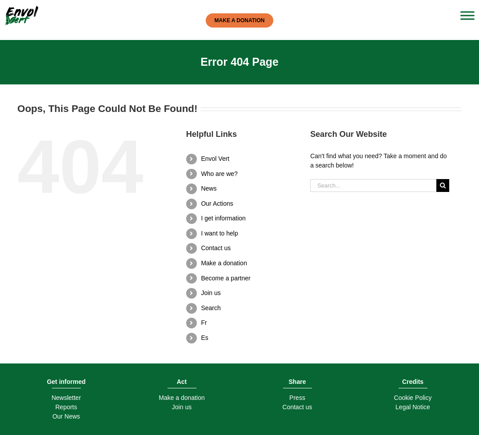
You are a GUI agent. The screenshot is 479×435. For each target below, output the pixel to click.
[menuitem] (249, 323)
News (208, 188)
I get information (223, 218)
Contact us (216, 247)
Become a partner (225, 278)
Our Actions (217, 203)
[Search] (442, 185)
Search (210, 307)
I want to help (219, 233)
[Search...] (373, 185)
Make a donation (224, 263)
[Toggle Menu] (467, 15)
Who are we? (219, 173)
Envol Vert (215, 158)
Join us (210, 292)
